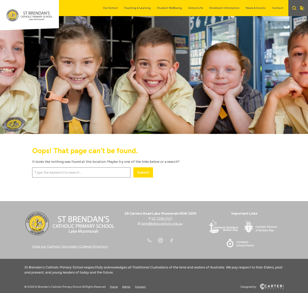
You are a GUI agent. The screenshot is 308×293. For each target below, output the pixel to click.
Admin (126, 286)
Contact (277, 8)
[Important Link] (226, 227)
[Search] (294, 8)
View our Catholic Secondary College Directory (70, 246)
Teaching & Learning (137, 8)
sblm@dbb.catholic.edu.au (161, 224)
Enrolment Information (224, 8)
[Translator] (302, 8)
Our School (110, 8)
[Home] (70, 223)
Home (114, 286)
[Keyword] (81, 172)
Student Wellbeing (169, 8)
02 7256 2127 (161, 218)
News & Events (256, 8)
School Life (195, 8)
